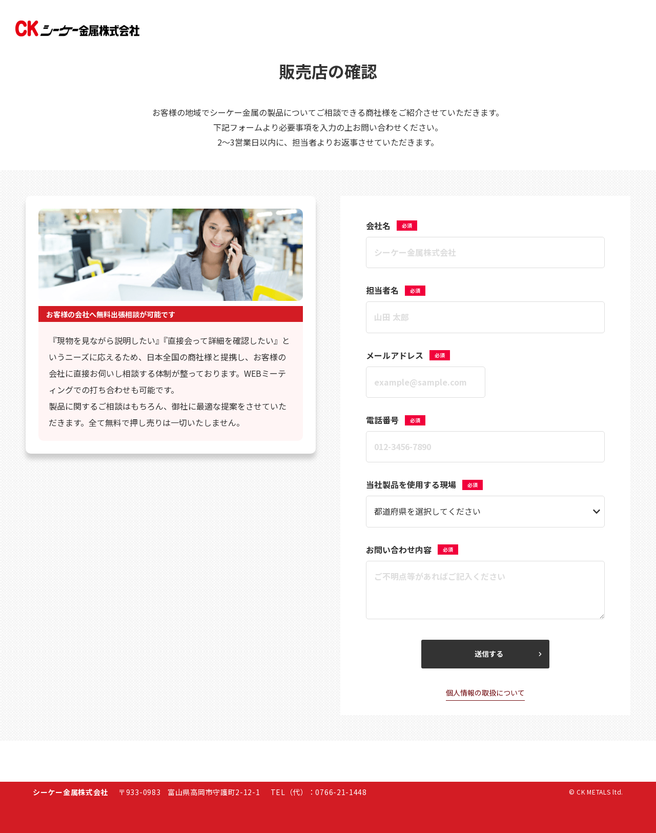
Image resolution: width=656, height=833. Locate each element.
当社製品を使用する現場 (424, 484)
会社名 (391, 225)
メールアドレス (408, 355)
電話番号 (395, 420)
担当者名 (395, 290)
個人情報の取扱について (485, 692)
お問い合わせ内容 (412, 549)
